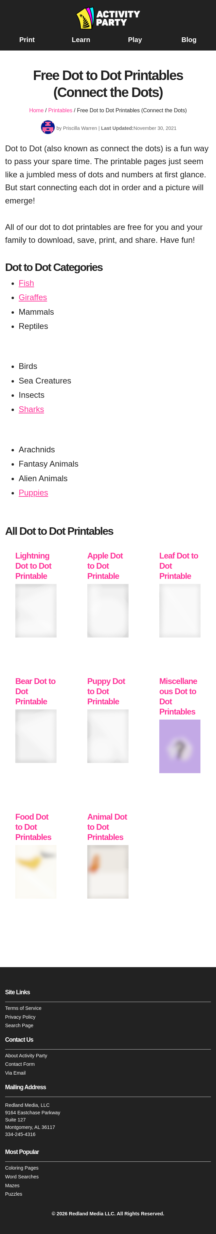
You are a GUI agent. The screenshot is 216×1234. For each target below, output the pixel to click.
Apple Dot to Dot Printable (105, 566)
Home (36, 110)
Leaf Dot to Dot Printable (178, 566)
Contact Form (20, 1064)
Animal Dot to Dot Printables (107, 827)
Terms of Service (23, 1008)
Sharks (31, 409)
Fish (26, 283)
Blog (188, 39)
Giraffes (33, 297)
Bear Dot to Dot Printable (35, 691)
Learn (81, 39)
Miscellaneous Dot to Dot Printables (178, 697)
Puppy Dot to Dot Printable (106, 691)
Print (27, 39)
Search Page (19, 1025)
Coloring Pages (21, 1168)
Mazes (12, 1185)
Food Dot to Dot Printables (33, 827)
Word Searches (22, 1176)
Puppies (33, 492)
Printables (60, 110)
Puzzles (13, 1194)
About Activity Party (26, 1055)
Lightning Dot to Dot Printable (33, 566)
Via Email (15, 1073)
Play (135, 39)
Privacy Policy (20, 1017)
